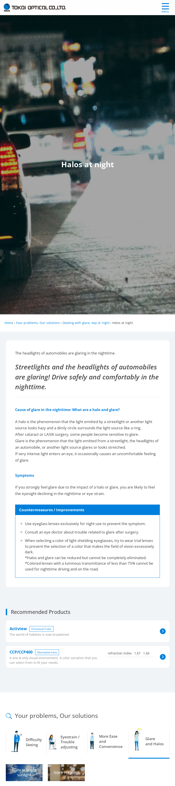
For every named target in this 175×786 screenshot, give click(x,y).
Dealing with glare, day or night (86, 323)
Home (8, 323)
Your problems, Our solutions (38, 323)
